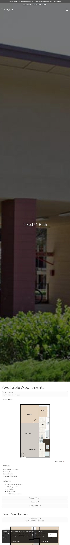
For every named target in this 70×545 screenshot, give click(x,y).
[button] (35, 1)
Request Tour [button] (35, 498)
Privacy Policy (44, 541)
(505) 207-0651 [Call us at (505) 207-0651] (27, 4)
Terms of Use (15, 541)
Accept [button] (52, 535)
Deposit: (5, 474)
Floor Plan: (6, 476)
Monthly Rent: (7, 469)
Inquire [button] (35, 502)
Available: (6, 472)
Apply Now (35, 506)
